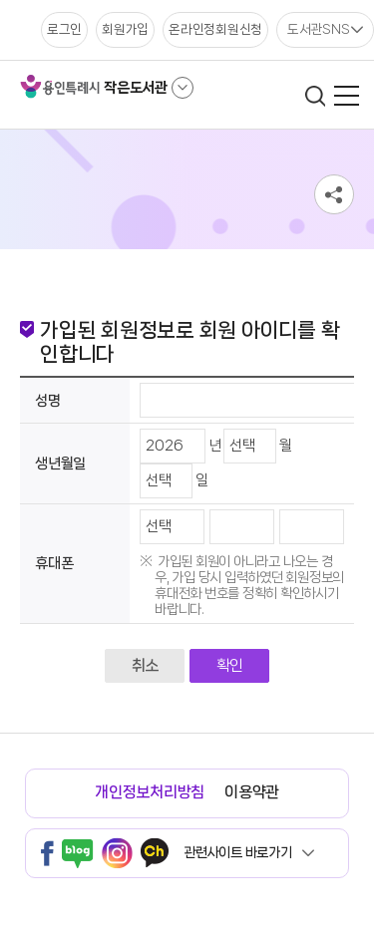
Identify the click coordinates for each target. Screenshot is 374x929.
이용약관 (251, 791)
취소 (145, 665)
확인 (229, 665)
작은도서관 (136, 88)
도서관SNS (318, 29)
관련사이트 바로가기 (238, 852)
